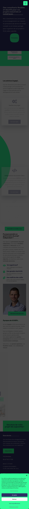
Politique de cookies (13, 507)
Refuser (14, 499)
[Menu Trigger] (25, 3)
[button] (26, 475)
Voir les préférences (14, 503)
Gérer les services (14, 490)
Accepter (14, 495)
